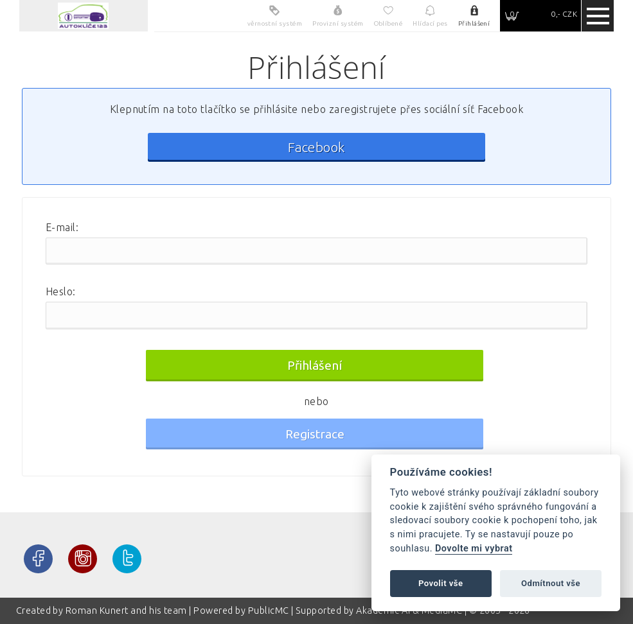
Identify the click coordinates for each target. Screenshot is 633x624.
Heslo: (61, 291)
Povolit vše (440, 583)
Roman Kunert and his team (127, 610)
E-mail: (62, 227)
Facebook (316, 147)
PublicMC (268, 610)
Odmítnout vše (550, 583)
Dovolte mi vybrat (473, 548)
